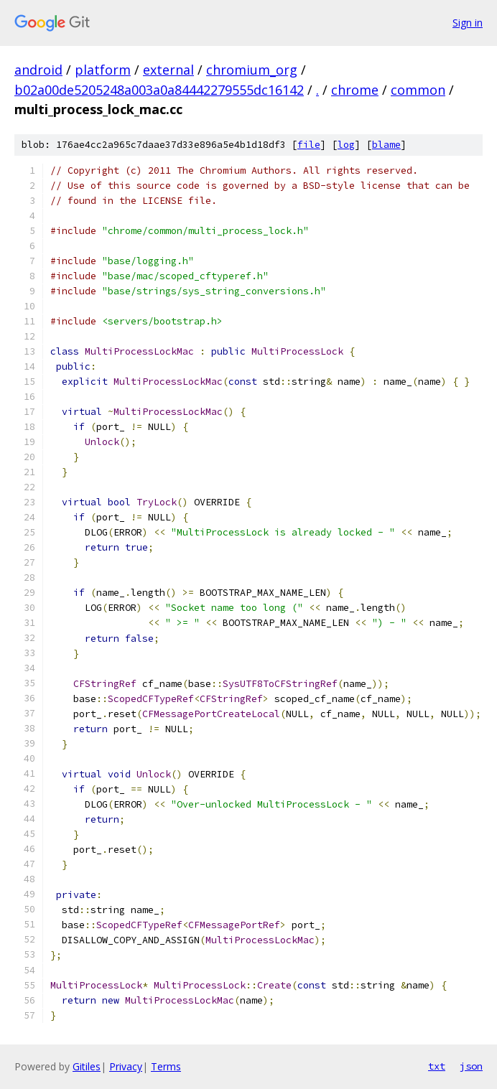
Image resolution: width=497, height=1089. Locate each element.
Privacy (125, 1066)
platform (103, 69)
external (168, 69)
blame (386, 145)
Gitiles (87, 1066)
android (38, 69)
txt (436, 1066)
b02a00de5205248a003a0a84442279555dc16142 (159, 89)
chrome (354, 89)
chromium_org (251, 69)
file (308, 145)
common (418, 89)
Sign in (467, 22)
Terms (166, 1066)
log (346, 145)
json (471, 1066)
